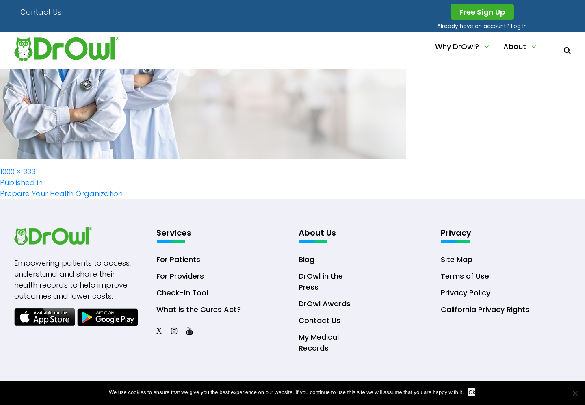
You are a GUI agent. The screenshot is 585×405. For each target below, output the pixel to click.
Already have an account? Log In (482, 26)
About (514, 46)
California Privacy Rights (485, 309)
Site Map (456, 259)
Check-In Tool (182, 293)
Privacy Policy (465, 293)
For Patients (178, 259)
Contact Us (40, 12)
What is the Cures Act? (198, 309)
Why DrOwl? (457, 46)
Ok (471, 392)
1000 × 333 (17, 172)
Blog (306, 259)
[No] (575, 393)
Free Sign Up (482, 12)
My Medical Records (319, 342)
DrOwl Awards (325, 304)
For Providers (180, 276)
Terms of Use (465, 276)
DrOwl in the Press (321, 281)
